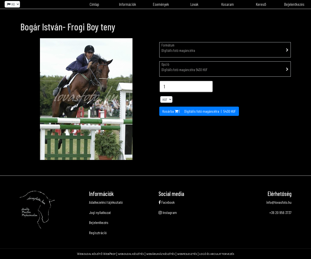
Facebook (167, 202)
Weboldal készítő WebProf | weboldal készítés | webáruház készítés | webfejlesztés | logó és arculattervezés (155, 254)
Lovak (194, 4)
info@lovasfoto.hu (279, 202)
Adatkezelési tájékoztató (106, 202)
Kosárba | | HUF (199, 111)
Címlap (94, 4)
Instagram (168, 212)
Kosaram (227, 4)
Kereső (261, 4)
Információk (127, 4)
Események (161, 4)
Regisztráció (98, 232)
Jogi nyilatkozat (100, 212)
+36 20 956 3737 (280, 212)
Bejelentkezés (98, 222)
